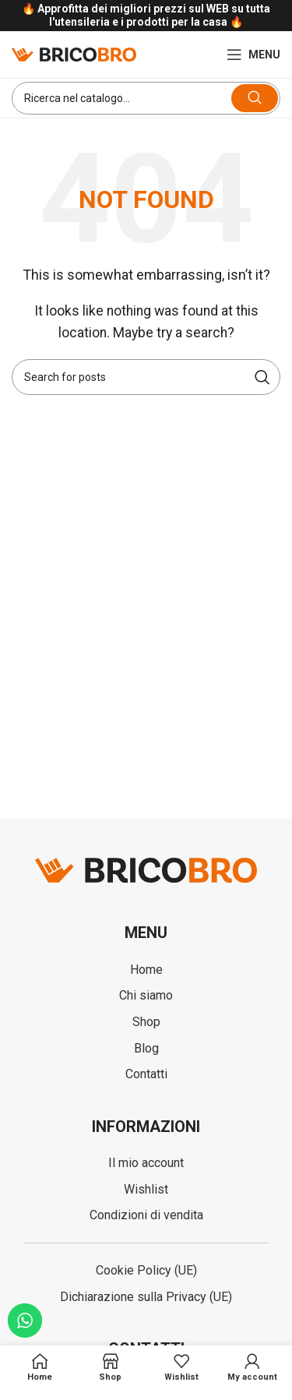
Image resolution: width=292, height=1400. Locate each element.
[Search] (146, 98)
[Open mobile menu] (253, 54)
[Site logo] (74, 53)
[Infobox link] (146, 15)
